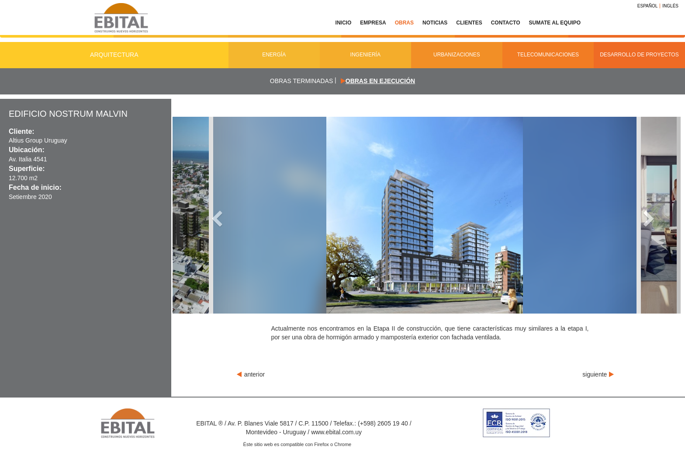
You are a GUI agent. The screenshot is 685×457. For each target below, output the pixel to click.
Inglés (670, 5)
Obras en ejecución (380, 80)
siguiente (598, 374)
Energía (274, 55)
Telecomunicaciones (548, 55)
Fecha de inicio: (35, 187)
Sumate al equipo (555, 23)
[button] (211, 215)
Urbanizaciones (456, 55)
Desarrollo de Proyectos (639, 55)
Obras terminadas (301, 80)
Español (647, 5)
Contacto (505, 23)
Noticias (434, 23)
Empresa (373, 23)
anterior (251, 374)
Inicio (344, 23)
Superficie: (27, 168)
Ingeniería (365, 55)
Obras (404, 23)
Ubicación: (27, 149)
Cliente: (22, 131)
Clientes (469, 23)
